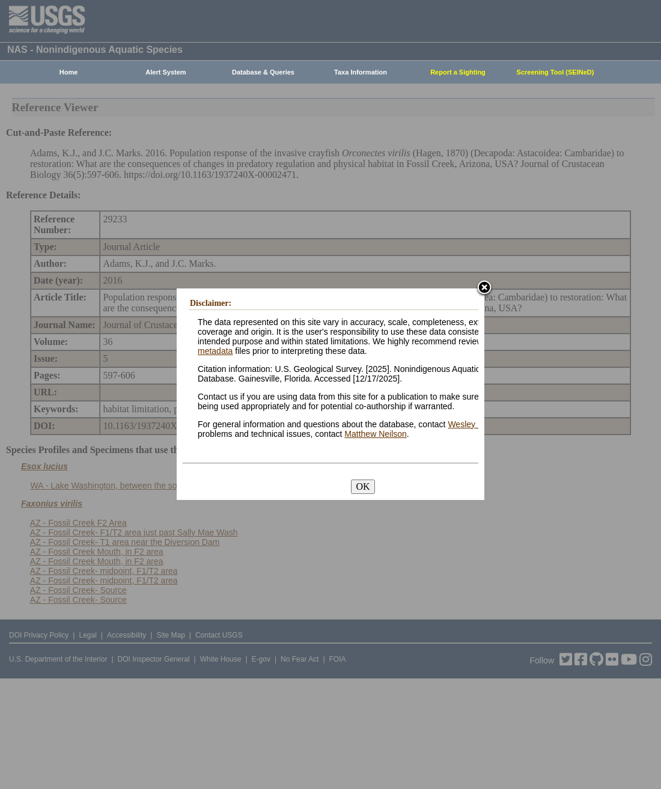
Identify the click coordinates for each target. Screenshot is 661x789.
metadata (215, 351)
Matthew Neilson (375, 434)
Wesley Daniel (474, 424)
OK (363, 486)
